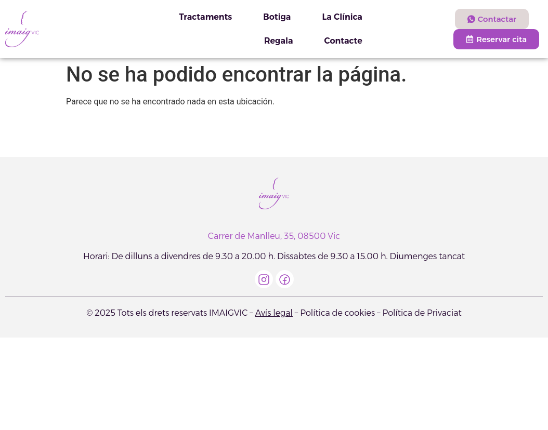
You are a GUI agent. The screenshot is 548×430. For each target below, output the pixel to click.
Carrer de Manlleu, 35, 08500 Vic (274, 236)
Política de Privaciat (421, 313)
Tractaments (205, 17)
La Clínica (342, 17)
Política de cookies (337, 313)
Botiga (277, 17)
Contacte (343, 41)
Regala (278, 41)
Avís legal (274, 313)
